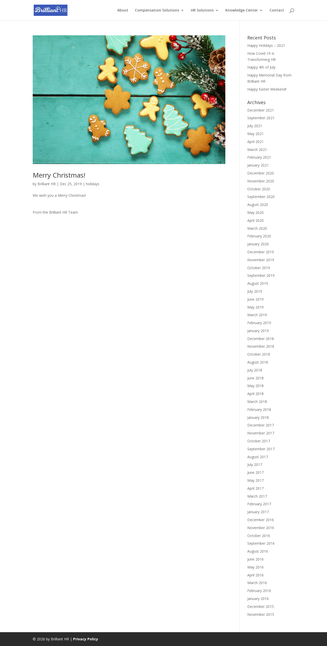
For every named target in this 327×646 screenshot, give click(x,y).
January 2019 (258, 330)
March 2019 (257, 314)
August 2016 (257, 551)
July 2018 (254, 370)
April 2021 (255, 141)
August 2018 (257, 362)
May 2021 (255, 133)
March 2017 (257, 496)
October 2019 (258, 267)
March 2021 (257, 149)
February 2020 (259, 236)
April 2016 (255, 575)
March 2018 (257, 401)
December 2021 (260, 110)
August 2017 (257, 456)
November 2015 (260, 614)
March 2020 (257, 228)
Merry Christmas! (59, 175)
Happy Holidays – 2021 (266, 45)
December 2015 (260, 606)
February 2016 (259, 590)
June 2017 (255, 472)
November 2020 (260, 181)
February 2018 (259, 409)
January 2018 (258, 417)
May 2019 (255, 307)
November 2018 (260, 346)
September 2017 (261, 448)
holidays (92, 183)
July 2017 (254, 464)
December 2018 (260, 338)
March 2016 (257, 582)
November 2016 (260, 527)
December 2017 (260, 425)
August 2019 (257, 283)
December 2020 (260, 173)
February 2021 (259, 157)
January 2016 (258, 598)
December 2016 (260, 519)
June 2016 (255, 559)
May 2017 (255, 480)
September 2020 (261, 196)
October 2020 (258, 189)
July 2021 (254, 125)
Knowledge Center (241, 10)
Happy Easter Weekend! (266, 89)
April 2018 (255, 393)
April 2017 (255, 488)
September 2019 (261, 275)
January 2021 (258, 165)
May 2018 (255, 385)
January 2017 (258, 511)
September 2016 (261, 543)
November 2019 (260, 259)
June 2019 (255, 299)
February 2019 (259, 322)
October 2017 (258, 441)
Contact (277, 10)
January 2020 (258, 244)
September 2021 (261, 117)
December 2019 (260, 251)
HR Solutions (202, 10)
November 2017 (260, 433)
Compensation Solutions (157, 10)
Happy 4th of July (261, 67)
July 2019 (254, 291)
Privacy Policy (85, 639)
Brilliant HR (47, 183)
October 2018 (258, 354)
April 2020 (255, 220)
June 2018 (255, 378)
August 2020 (257, 204)
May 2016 (255, 567)
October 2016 (258, 535)
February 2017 (259, 503)
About (122, 10)
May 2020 (255, 212)
